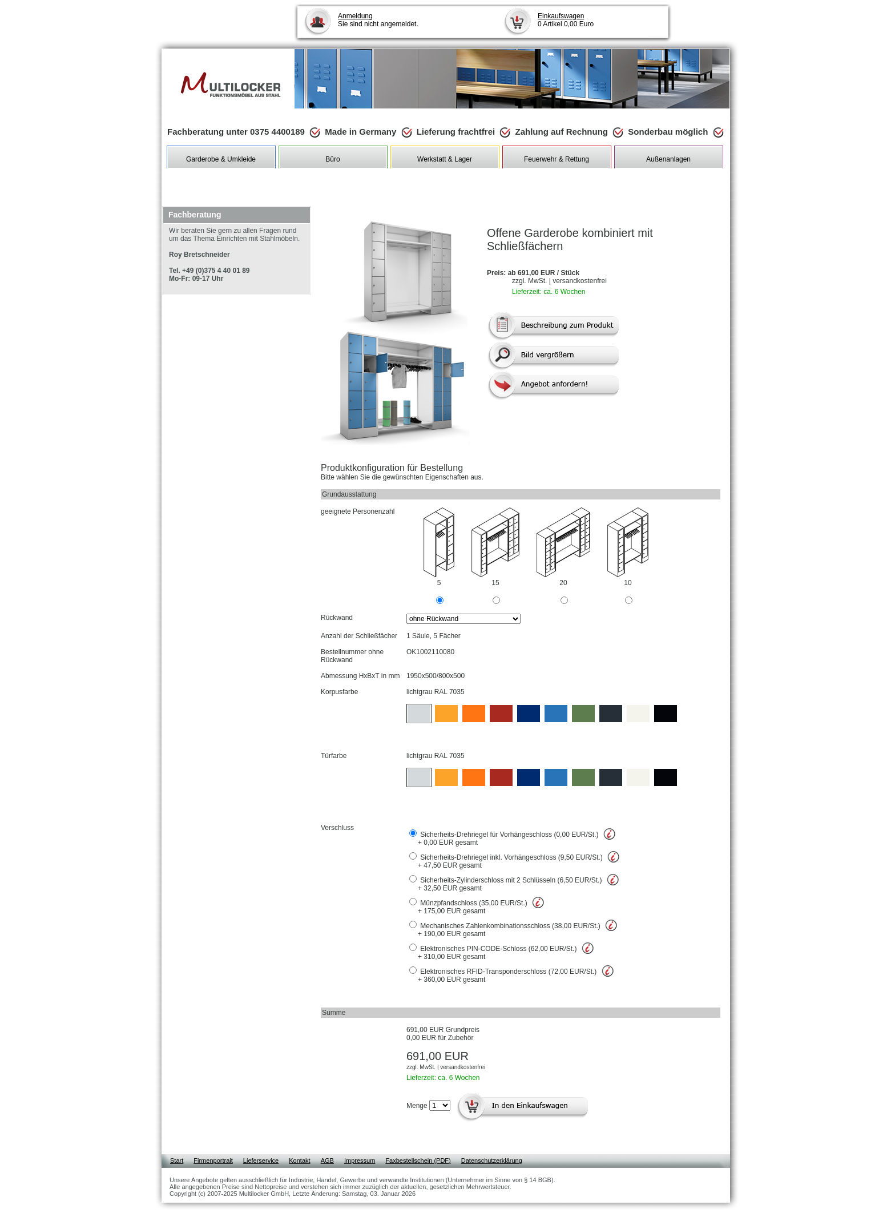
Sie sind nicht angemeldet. (378, 20)
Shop (174, 177)
